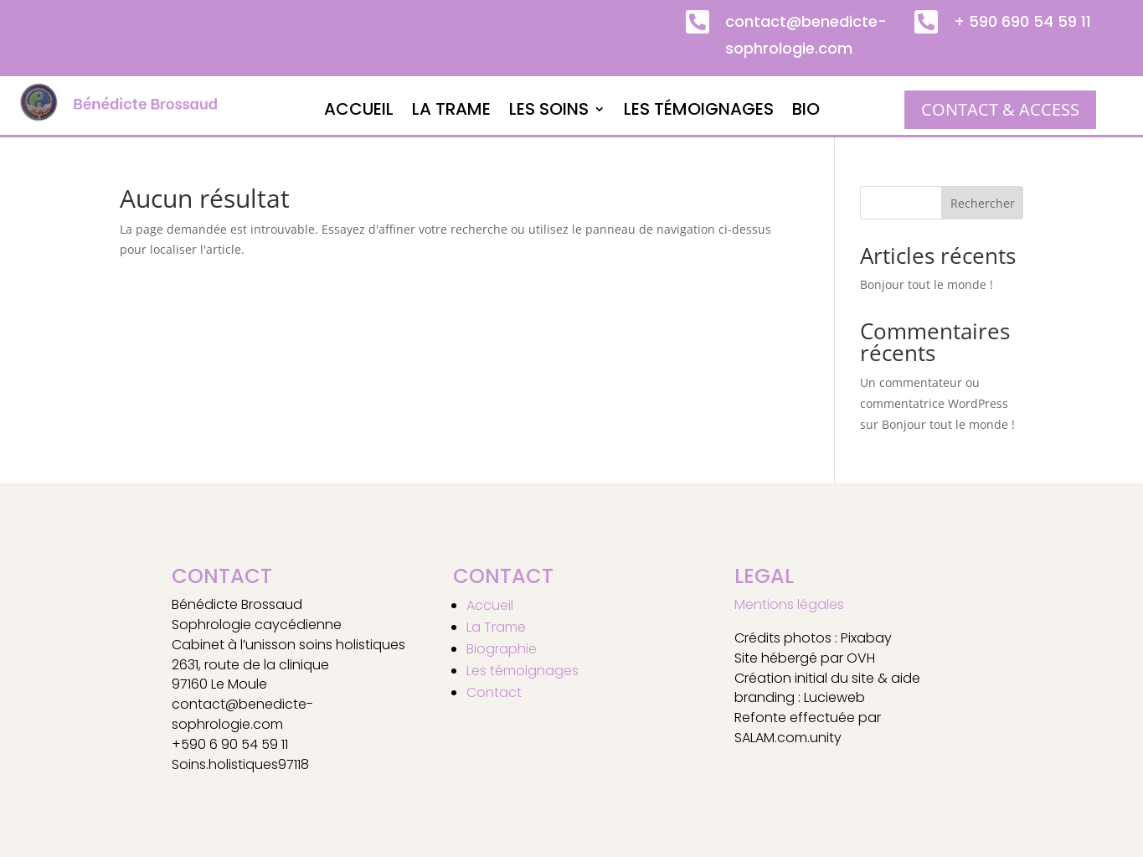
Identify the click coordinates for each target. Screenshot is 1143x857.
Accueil (359, 112)
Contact (494, 692)
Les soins (549, 112)
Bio (806, 112)
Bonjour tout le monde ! (926, 284)
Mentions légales (789, 604)
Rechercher (982, 203)
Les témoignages (699, 112)
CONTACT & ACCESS (1000, 109)
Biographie (501, 648)
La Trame (451, 112)
